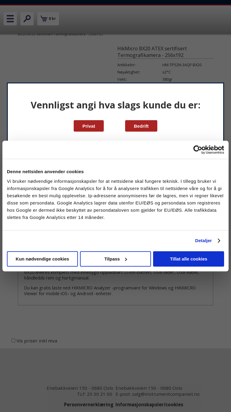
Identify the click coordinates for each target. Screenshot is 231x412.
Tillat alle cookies (188, 258)
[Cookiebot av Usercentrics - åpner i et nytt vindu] (197, 149)
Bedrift (141, 126)
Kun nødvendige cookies (42, 258)
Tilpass (115, 258)
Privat (88, 126)
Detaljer (203, 240)
